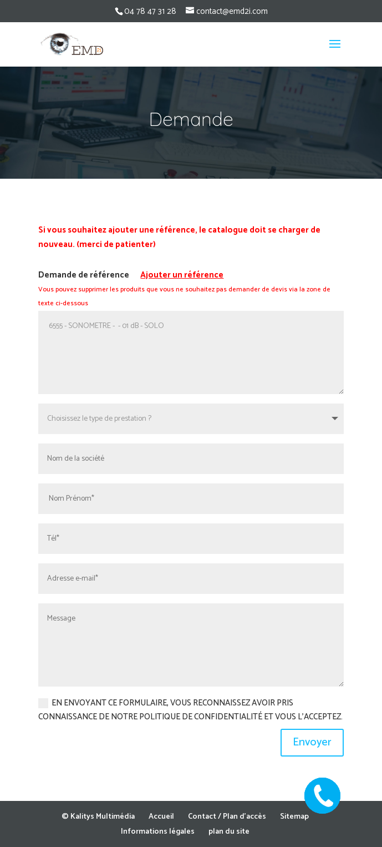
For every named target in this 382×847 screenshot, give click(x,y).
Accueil (161, 816)
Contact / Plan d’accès (227, 816)
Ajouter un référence (181, 275)
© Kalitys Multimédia (98, 816)
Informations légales (158, 831)
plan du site (228, 831)
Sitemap (294, 816)
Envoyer (312, 742)
